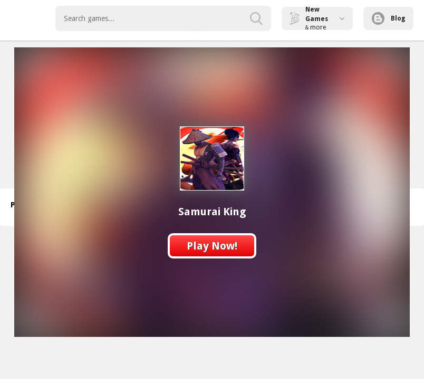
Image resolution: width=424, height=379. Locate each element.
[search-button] (256, 18)
